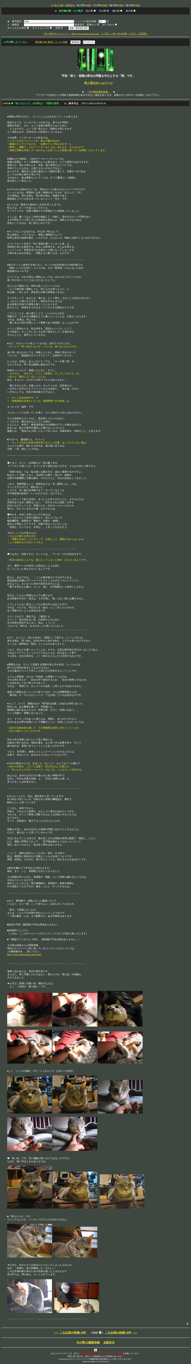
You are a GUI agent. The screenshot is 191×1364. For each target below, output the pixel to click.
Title (45, 42)
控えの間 (58, 5)
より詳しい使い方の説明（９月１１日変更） (125, 33)
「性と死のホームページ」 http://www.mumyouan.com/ (70, 33)
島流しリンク (55, 42)
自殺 (65, 42)
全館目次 (70, 5)
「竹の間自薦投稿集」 (98, 92)
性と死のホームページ (98, 83)
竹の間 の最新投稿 (88, 1342)
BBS (89, 5)
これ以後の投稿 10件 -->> (121, 1332)
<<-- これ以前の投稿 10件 (70, 1332)
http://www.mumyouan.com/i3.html (24, 954)
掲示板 (38, 42)
